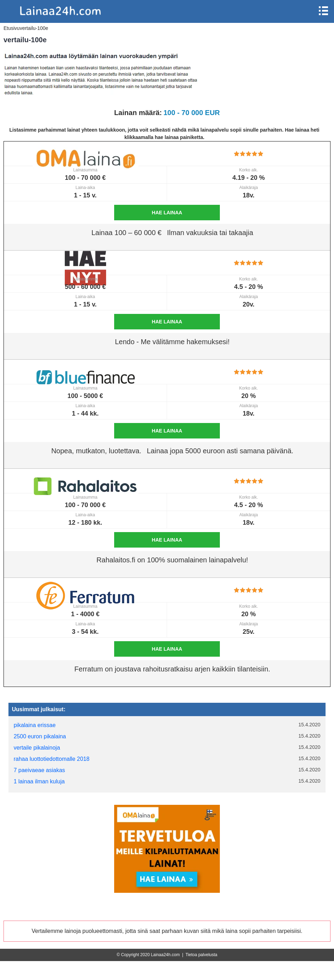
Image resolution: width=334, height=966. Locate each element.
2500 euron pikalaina (40, 736)
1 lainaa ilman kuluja (39, 781)
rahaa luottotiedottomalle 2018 (51, 759)
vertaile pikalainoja (37, 748)
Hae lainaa (167, 212)
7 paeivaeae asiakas (39, 770)
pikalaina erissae (35, 725)
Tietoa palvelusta (201, 954)
